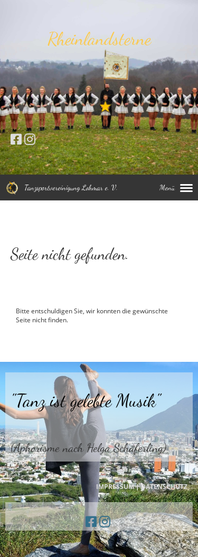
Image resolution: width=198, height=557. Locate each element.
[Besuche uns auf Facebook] (16, 139)
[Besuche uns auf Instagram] (29, 139)
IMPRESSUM (115, 486)
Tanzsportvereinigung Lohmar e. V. (71, 187)
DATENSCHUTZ (164, 486)
